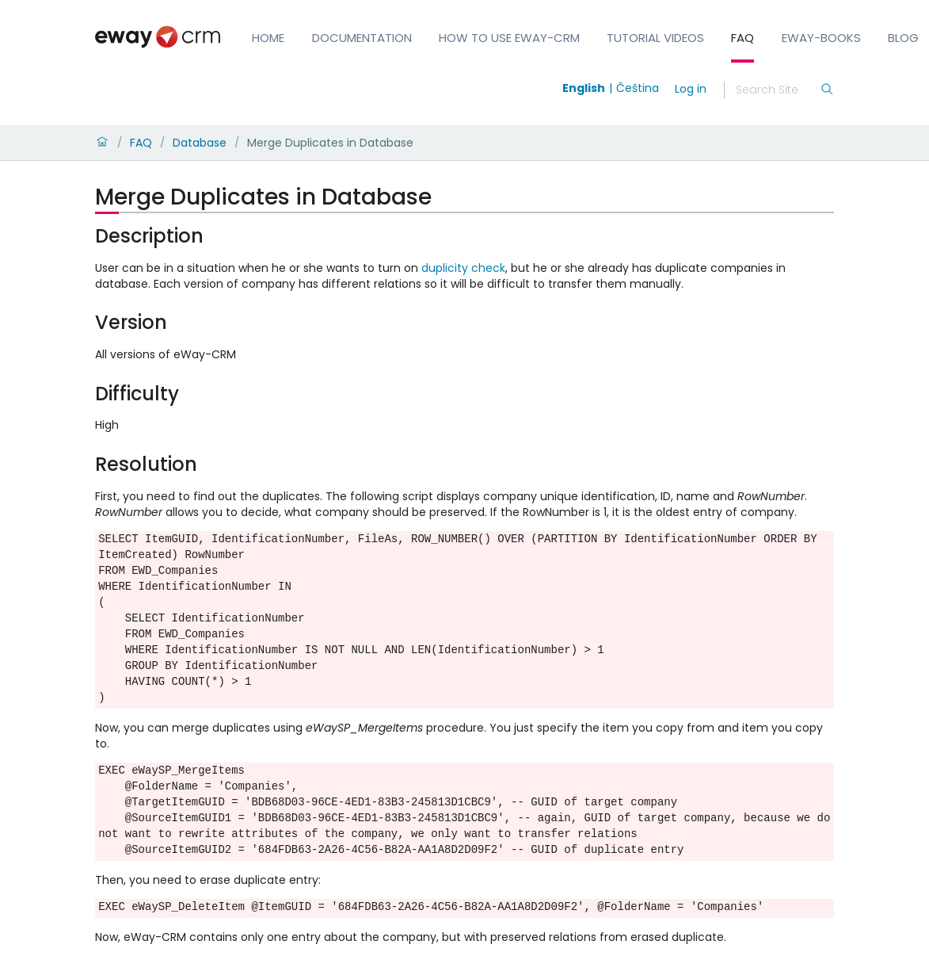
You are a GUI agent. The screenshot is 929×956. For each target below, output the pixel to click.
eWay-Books (821, 37)
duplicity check (463, 268)
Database (200, 142)
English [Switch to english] (583, 88)
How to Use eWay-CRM (509, 37)
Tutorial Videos (655, 37)
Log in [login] (690, 89)
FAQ (742, 37)
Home (268, 37)
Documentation (362, 37)
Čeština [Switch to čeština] (637, 88)
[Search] (778, 90)
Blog (903, 37)
